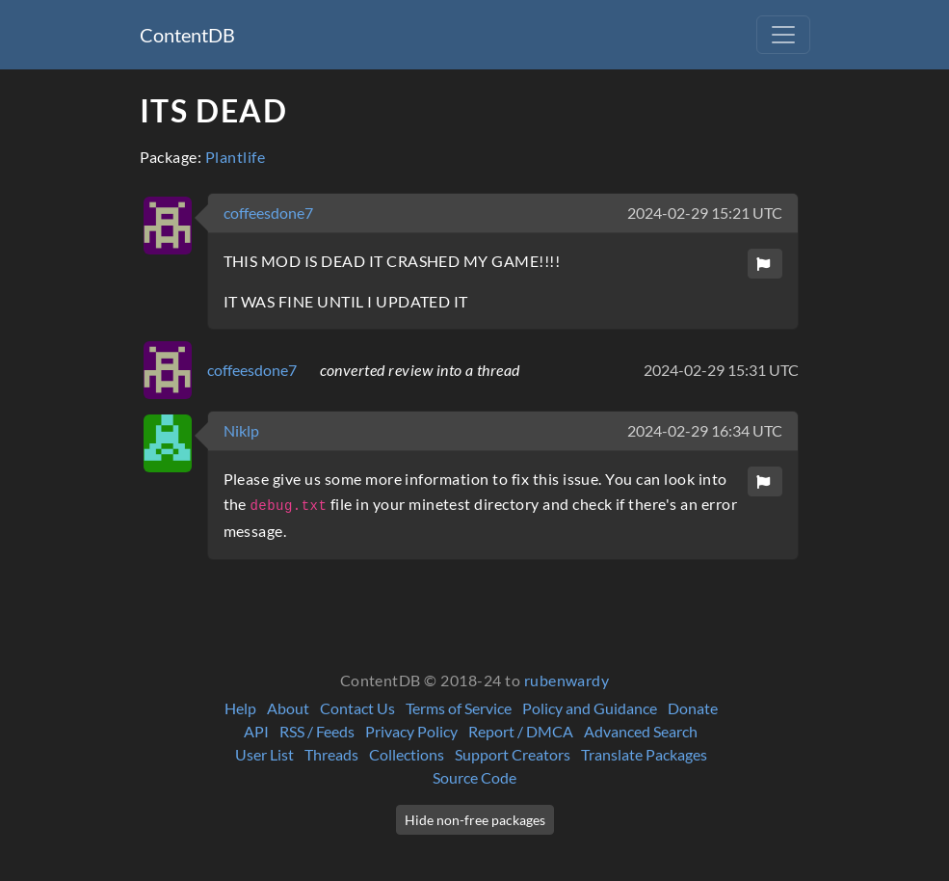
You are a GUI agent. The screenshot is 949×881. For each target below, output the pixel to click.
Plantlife (235, 156)
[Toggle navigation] (783, 34)
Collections (406, 754)
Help (240, 708)
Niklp (241, 430)
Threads (331, 754)
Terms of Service (459, 708)
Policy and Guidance (589, 708)
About (288, 708)
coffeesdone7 (268, 212)
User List (264, 754)
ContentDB (187, 34)
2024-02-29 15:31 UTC (721, 369)
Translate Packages (644, 754)
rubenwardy (567, 680)
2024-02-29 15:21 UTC (704, 212)
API (256, 731)
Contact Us (357, 708)
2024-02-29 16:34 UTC (704, 430)
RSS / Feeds (317, 731)
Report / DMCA (520, 731)
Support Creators (512, 754)
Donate (693, 708)
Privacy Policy (411, 731)
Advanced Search (641, 731)
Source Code (474, 777)
